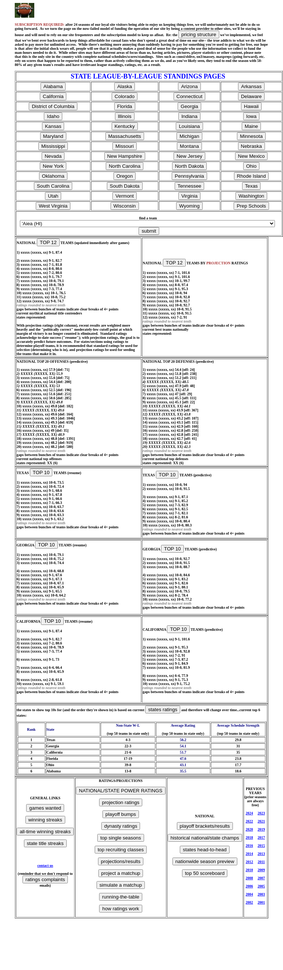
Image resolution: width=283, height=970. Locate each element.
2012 (249, 862)
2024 (249, 813)
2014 (249, 854)
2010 (249, 870)
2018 (249, 837)
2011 (261, 862)
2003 (261, 894)
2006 (249, 886)
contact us (45, 865)
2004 (249, 894)
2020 (249, 829)
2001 (261, 902)
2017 (261, 837)
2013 (261, 854)
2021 (261, 821)
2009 (261, 870)
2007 (261, 878)
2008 (249, 878)
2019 (261, 829)
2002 (249, 902)
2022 (249, 821)
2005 (261, 886)
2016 (249, 846)
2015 (261, 846)
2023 (261, 813)
